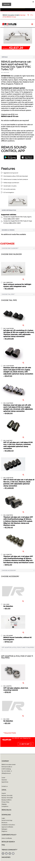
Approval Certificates (7, 827)
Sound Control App (7, 820)
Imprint (4, 793)
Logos (3, 818)
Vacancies (4, 780)
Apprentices (5, 782)
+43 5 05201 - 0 (8, 771)
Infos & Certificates (7, 838)
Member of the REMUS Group (14, 16)
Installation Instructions (8, 825)
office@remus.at (6, 773)
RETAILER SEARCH (8, 842)
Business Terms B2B (7, 797)
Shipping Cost (26, 738)
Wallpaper (4, 829)
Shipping (4, 804)
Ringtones (4, 831)
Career (3, 777)
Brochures (4, 822)
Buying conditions (6, 800)
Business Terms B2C (7, 795)
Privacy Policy (5, 802)
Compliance (5, 806)
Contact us (5, 786)
